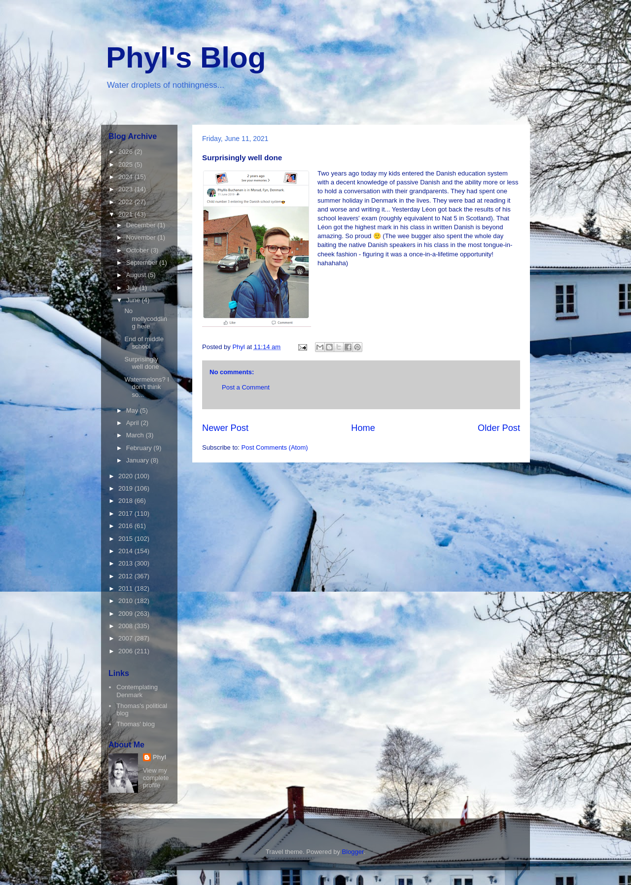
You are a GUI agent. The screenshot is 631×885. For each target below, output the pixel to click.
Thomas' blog (135, 724)
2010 (126, 600)
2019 (126, 488)
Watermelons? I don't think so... (146, 387)
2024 (126, 176)
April (133, 422)
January (138, 460)
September (142, 262)
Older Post (499, 428)
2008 (126, 626)
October (138, 250)
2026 (126, 151)
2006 (126, 651)
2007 (126, 638)
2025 (126, 164)
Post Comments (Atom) (275, 447)
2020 (126, 476)
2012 (126, 576)
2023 (126, 189)
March (136, 435)
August (137, 275)
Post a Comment (246, 387)
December (142, 225)
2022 (126, 202)
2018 (126, 500)
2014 (126, 551)
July (133, 287)
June (134, 300)
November (142, 237)
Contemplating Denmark (137, 691)
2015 (126, 538)
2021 (126, 214)
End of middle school (144, 343)
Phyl (159, 757)
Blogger (353, 851)
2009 (126, 613)
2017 (126, 513)
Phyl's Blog (186, 57)
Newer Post (225, 428)
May (133, 410)
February (140, 448)
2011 (126, 588)
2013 (126, 563)
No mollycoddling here (145, 318)
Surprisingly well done (141, 363)
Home (363, 428)
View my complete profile (156, 778)
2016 (126, 526)
